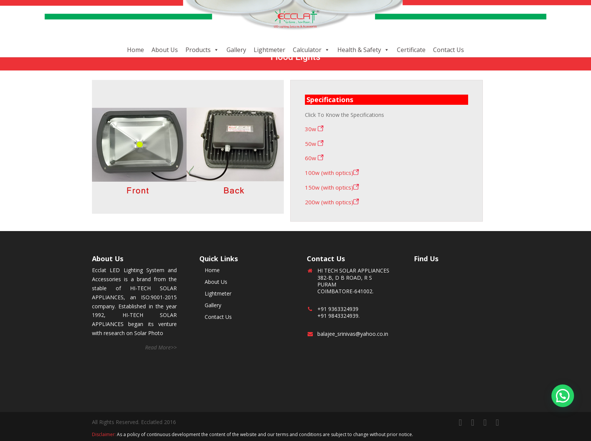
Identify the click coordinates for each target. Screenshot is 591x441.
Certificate (411, 50)
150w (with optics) (332, 187)
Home (135, 50)
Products (198, 50)
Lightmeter (269, 50)
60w (314, 158)
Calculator (307, 50)
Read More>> (161, 347)
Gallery (236, 50)
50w (314, 143)
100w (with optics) (332, 172)
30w (314, 129)
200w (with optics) (332, 202)
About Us (165, 50)
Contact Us (448, 50)
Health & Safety (359, 50)
